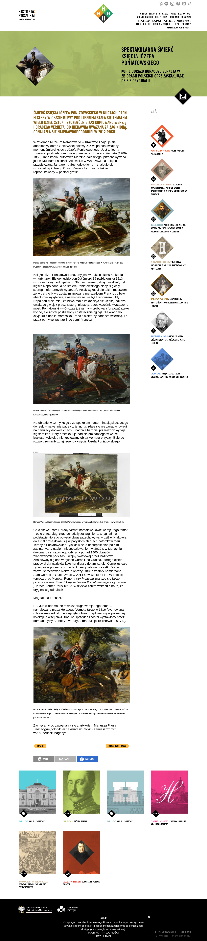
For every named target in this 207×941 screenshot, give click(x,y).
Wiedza (143, 14)
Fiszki (177, 24)
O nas (173, 14)
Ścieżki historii (145, 17)
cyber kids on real (181, 936)
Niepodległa (143, 21)
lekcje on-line (143, 24)
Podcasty (186, 24)
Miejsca (153, 14)
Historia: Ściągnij (162, 24)
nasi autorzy (184, 14)
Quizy (158, 17)
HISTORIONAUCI (184, 21)
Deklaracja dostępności (179, 27)
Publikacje (169, 21)
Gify (165, 17)
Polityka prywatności (165, 932)
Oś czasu (163, 14)
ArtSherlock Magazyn (51, 733)
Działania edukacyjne (180, 17)
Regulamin (186, 932)
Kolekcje (156, 21)
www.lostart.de (117, 522)
